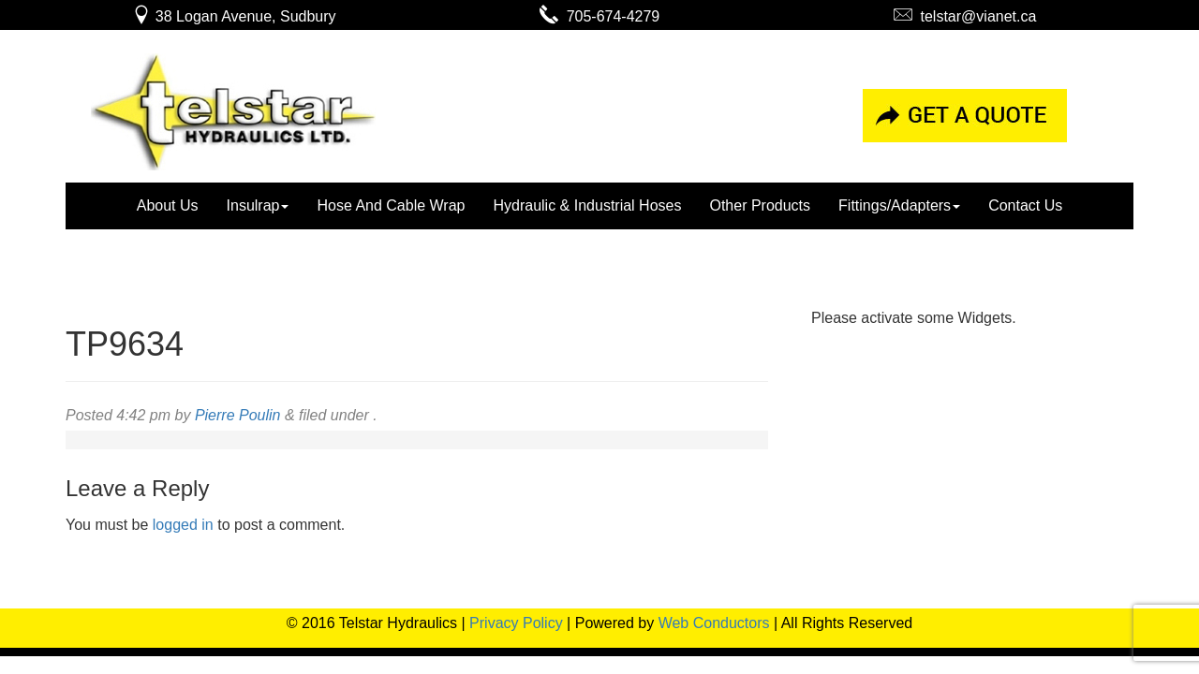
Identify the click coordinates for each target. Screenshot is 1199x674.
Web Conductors (714, 623)
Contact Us (1025, 205)
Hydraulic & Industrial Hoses (587, 205)
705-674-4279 (600, 16)
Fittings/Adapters (899, 205)
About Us (168, 205)
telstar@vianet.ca (965, 16)
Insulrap (258, 205)
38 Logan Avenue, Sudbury (233, 16)
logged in (183, 525)
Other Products (759, 205)
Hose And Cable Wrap (391, 205)
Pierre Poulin (238, 415)
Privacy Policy (516, 623)
